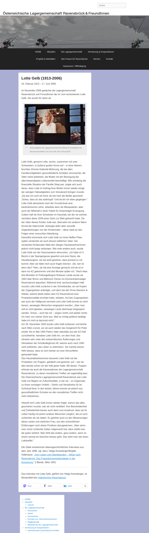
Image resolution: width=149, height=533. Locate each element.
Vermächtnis (33, 516)
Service (96, 59)
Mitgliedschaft (33, 522)
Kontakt (109, 59)
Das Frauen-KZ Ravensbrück (74, 59)
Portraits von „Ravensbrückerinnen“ (42, 519)
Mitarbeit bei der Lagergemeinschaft (43, 525)
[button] (31, 485)
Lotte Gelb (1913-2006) (41, 78)
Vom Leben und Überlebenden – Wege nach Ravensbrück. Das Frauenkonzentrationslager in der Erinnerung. (51, 459)
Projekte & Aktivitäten (45, 59)
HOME (38, 52)
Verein (30, 513)
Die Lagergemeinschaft (71, 52)
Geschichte (32, 511)
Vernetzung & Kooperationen (101, 52)
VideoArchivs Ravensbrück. (52, 477)
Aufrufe (31, 505)
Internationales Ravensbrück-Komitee (43, 530)
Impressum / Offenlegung (74, 66)
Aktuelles (51, 52)
